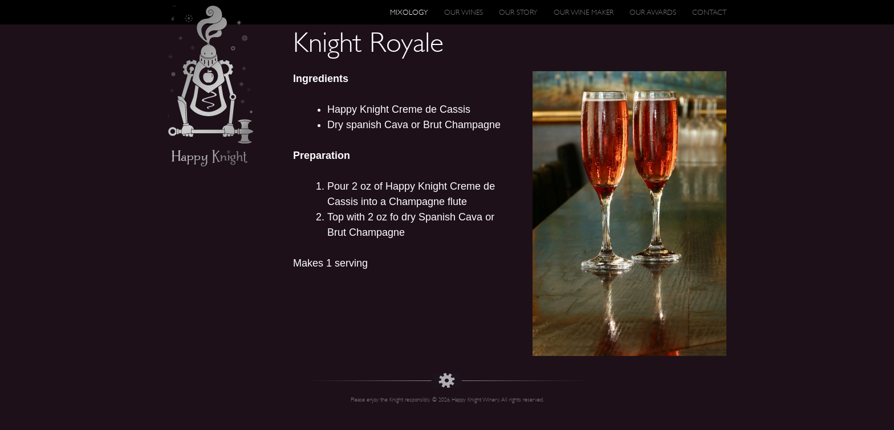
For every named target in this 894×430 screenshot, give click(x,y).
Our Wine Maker (583, 12)
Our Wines (463, 12)
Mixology (409, 12)
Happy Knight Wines (210, 86)
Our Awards (652, 12)
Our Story (518, 12)
